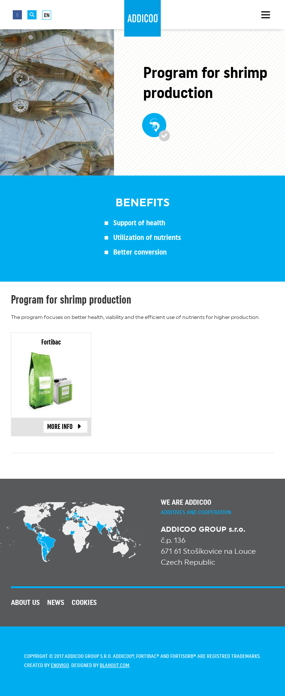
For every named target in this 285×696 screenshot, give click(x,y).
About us (25, 602)
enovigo (60, 665)
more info (65, 426)
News (55, 602)
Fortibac (51, 342)
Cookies (84, 602)
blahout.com (114, 665)
